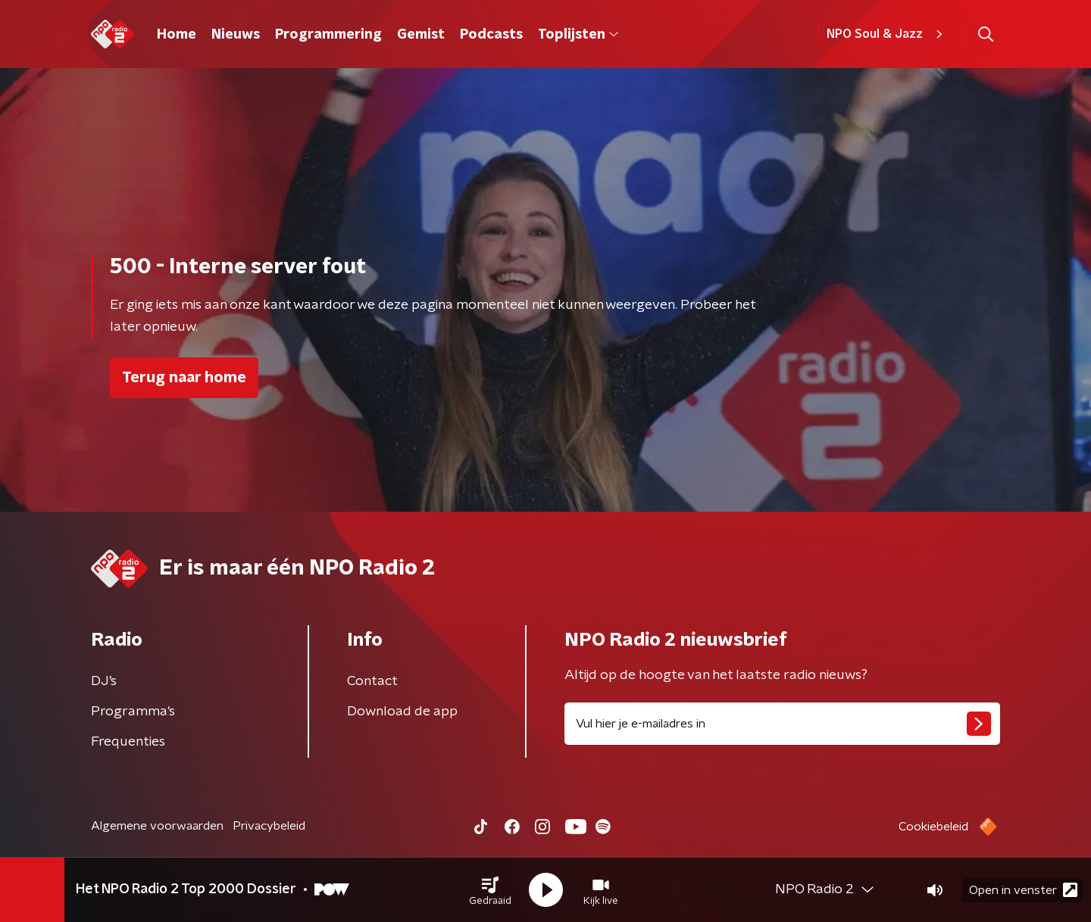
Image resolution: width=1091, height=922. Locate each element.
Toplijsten (578, 35)
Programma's (133, 711)
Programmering (328, 35)
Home (176, 35)
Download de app (402, 711)
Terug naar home (184, 377)
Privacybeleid (269, 826)
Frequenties (128, 742)
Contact (372, 681)
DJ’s (104, 681)
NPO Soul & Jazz (887, 34)
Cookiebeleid (933, 827)
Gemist (421, 35)
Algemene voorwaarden (157, 826)
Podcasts (491, 35)
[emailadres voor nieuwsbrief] (782, 723)
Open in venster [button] (1023, 890)
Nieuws (235, 35)
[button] (490, 890)
